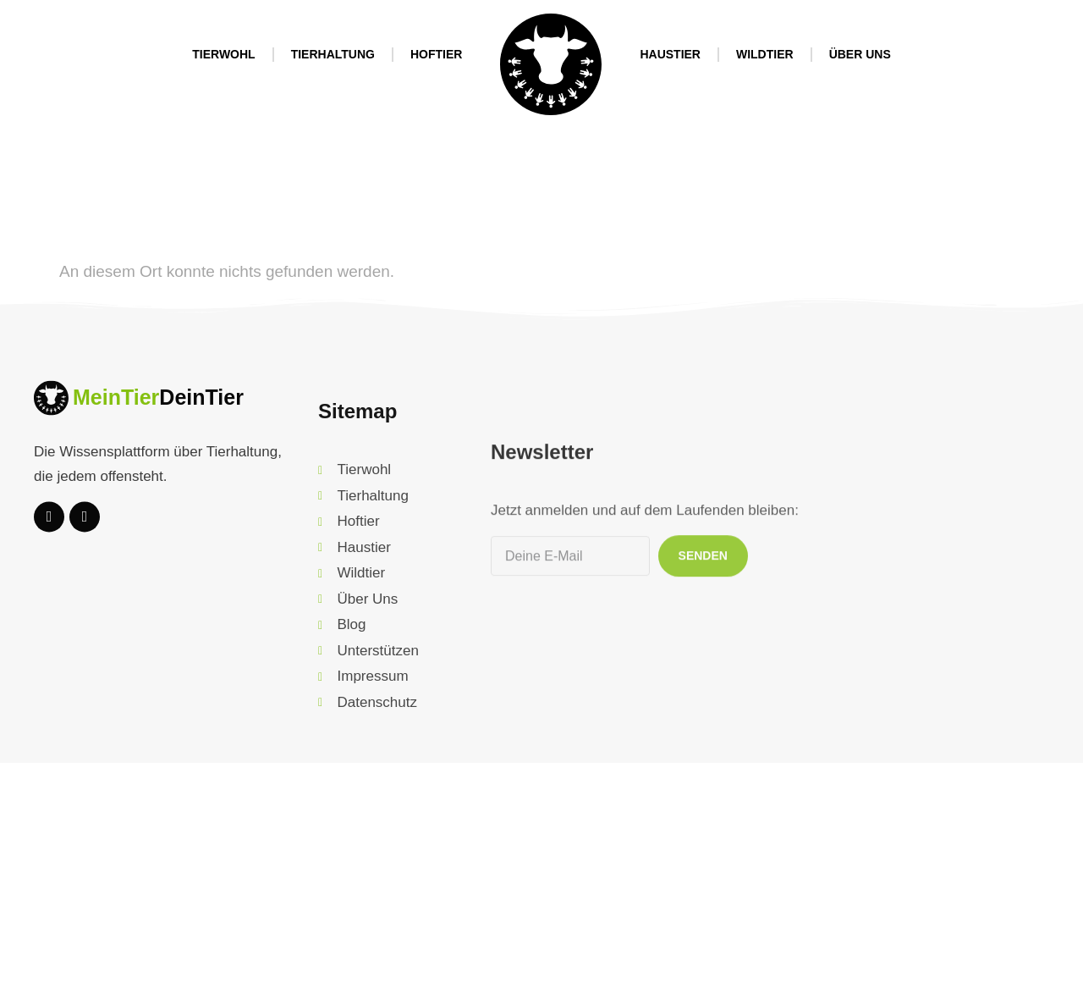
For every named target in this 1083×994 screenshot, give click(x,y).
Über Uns (860, 54)
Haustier (670, 54)
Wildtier (765, 54)
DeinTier (201, 417)
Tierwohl (223, 54)
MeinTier (116, 417)
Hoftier (436, 54)
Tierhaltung (333, 54)
